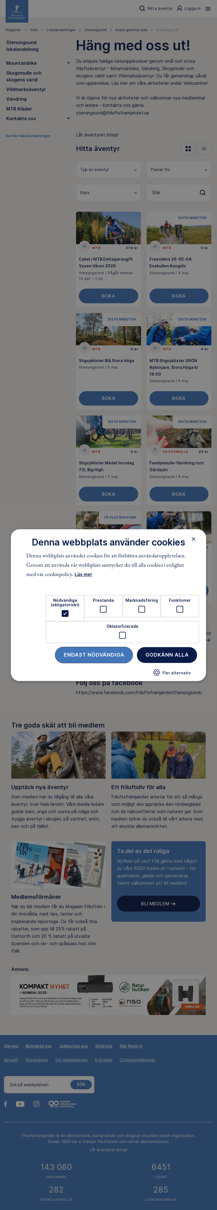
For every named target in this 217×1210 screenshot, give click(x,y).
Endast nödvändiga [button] (94, 655)
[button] (172, 674)
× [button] (193, 539)
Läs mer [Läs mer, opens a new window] (83, 574)
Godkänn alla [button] (167, 655)
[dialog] (108, 605)
